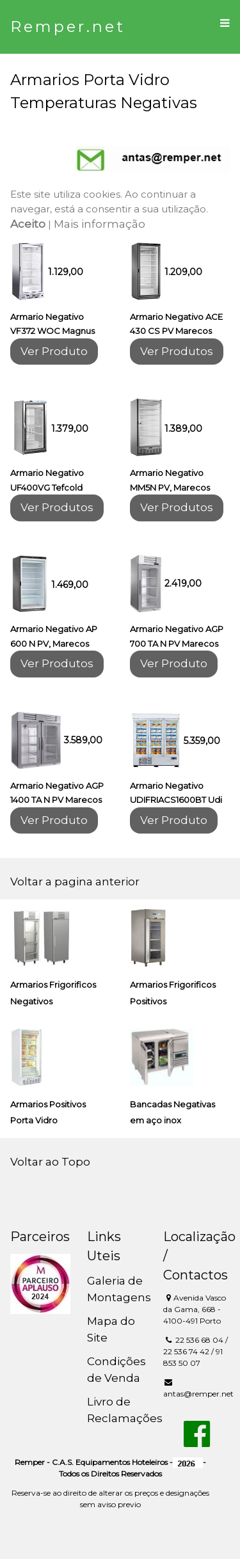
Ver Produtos (176, 351)
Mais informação (99, 224)
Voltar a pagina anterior (75, 881)
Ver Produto (54, 351)
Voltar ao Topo (50, 1161)
